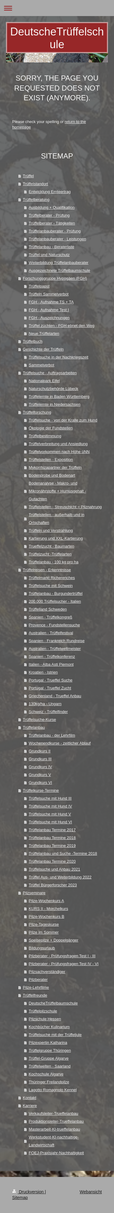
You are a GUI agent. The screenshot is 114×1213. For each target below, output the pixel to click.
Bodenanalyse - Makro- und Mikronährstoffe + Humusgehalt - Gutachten (57, 491)
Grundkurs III (40, 759)
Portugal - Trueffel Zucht (50, 688)
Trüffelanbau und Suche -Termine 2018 (63, 853)
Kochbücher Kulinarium (49, 1027)
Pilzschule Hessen (45, 1019)
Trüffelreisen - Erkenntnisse (47, 570)
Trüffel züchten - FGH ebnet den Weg (62, 325)
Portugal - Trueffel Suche (51, 680)
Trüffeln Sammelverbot (49, 294)
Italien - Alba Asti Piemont (51, 664)
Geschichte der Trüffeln (43, 349)
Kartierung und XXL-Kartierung (56, 538)
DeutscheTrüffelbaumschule (53, 1003)
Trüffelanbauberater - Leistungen (57, 239)
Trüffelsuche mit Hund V (50, 814)
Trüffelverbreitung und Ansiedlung (58, 444)
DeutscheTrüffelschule (57, 38)
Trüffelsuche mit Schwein (51, 585)
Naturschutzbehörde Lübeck (53, 388)
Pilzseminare (34, 893)
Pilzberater (38, 979)
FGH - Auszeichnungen (49, 317)
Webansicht (91, 1191)
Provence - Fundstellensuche (54, 625)
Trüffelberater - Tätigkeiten (52, 223)
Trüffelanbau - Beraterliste (51, 247)
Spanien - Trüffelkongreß (50, 617)
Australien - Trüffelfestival (51, 633)
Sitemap (20, 1197)
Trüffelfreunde (35, 995)
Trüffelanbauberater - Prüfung (55, 231)
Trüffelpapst (39, 286)
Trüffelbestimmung (45, 436)
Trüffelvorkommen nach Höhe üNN (59, 451)
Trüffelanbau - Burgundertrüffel (56, 593)
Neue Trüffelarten (44, 333)
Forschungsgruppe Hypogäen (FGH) (55, 278)
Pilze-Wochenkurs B (46, 916)
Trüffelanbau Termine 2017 (52, 830)
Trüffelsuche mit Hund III (50, 798)
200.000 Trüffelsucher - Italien (55, 601)
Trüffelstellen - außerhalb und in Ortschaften (57, 518)
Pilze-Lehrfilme (36, 987)
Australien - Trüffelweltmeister (55, 648)
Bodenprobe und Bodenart (52, 475)
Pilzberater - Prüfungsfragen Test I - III (62, 956)
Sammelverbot (41, 365)
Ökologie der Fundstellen (51, 428)
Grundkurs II (40, 751)
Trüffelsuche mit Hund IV (50, 806)
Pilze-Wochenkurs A (46, 900)
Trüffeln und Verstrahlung (51, 530)
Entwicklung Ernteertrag (50, 191)
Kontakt (29, 1097)
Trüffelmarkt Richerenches (52, 577)
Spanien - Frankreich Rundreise (57, 640)
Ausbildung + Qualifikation (52, 207)
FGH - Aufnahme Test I (49, 310)
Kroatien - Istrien (43, 672)
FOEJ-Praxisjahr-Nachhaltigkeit (56, 1153)
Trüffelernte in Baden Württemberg (59, 396)
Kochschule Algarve (46, 1074)
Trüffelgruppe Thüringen (50, 1050)
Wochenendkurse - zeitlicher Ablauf (60, 743)
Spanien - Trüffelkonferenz (52, 656)
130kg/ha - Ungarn (45, 703)
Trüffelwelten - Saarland (50, 1066)
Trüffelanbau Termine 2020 (52, 861)
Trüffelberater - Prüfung (49, 215)
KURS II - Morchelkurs (48, 908)
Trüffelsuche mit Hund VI (50, 822)
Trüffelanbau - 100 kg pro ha (53, 562)
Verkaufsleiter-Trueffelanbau (53, 1113)
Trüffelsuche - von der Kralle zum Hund (63, 420)
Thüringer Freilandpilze (49, 1082)
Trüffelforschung (37, 412)
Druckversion (28, 1191)
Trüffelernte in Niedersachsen (55, 404)
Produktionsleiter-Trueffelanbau (56, 1121)
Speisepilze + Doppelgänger (53, 940)
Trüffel (28, 176)
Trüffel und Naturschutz (49, 254)
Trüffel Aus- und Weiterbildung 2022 (60, 877)
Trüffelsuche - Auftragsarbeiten (50, 373)
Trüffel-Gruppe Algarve (49, 1058)
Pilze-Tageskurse (44, 924)
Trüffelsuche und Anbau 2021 (54, 869)
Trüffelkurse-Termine (41, 790)
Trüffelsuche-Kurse (39, 719)
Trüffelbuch (32, 341)
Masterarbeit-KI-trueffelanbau (54, 1129)
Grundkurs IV (40, 767)
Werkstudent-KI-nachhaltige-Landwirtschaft (54, 1141)
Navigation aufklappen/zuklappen (57, 8)
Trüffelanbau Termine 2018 (52, 837)
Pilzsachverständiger (47, 971)
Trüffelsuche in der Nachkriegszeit (58, 357)
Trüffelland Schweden (48, 609)
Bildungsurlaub (42, 948)
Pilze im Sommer (44, 932)
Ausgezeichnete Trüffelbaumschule (59, 270)
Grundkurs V (40, 774)
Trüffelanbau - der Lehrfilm (52, 735)
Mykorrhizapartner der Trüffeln (55, 467)
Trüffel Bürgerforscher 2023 (53, 885)
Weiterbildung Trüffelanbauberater (58, 262)
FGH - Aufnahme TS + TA (51, 302)
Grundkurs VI (40, 782)
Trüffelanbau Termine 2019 (52, 845)
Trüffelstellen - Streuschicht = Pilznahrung (65, 507)
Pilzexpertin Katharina (48, 1042)
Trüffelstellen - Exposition (51, 459)
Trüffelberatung (36, 199)
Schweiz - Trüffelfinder (48, 711)
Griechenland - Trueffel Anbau (55, 696)
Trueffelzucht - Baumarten (51, 546)
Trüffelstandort (35, 184)
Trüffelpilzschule (43, 1011)
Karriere (30, 1105)
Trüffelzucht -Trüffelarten (50, 554)
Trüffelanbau (34, 727)
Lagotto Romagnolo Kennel (53, 1090)
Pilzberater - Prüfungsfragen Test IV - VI (64, 963)
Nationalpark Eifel (44, 380)
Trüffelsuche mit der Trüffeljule (55, 1034)
